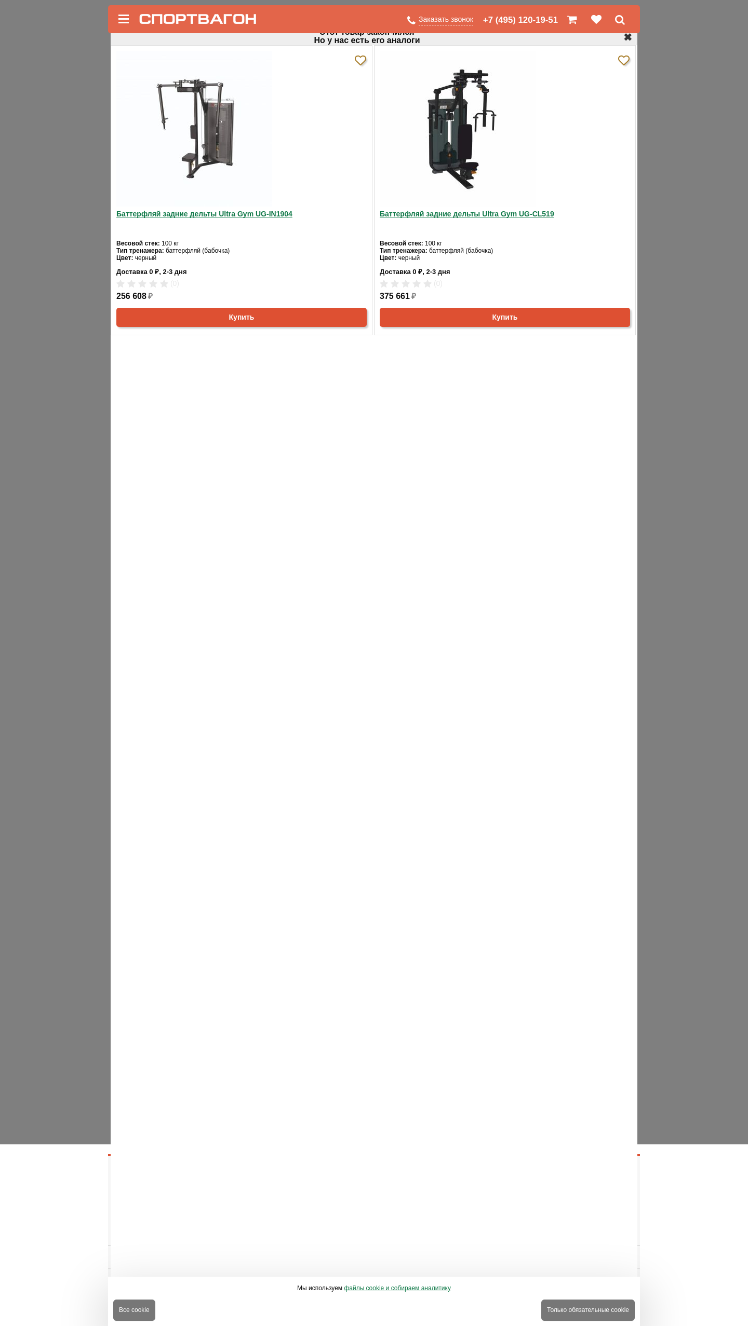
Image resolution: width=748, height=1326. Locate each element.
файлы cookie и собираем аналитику (397, 1288)
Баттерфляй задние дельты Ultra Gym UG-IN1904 (204, 214)
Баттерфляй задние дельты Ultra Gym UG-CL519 (467, 214)
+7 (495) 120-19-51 (520, 20)
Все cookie (134, 1310)
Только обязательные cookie (588, 1310)
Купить (242, 317)
